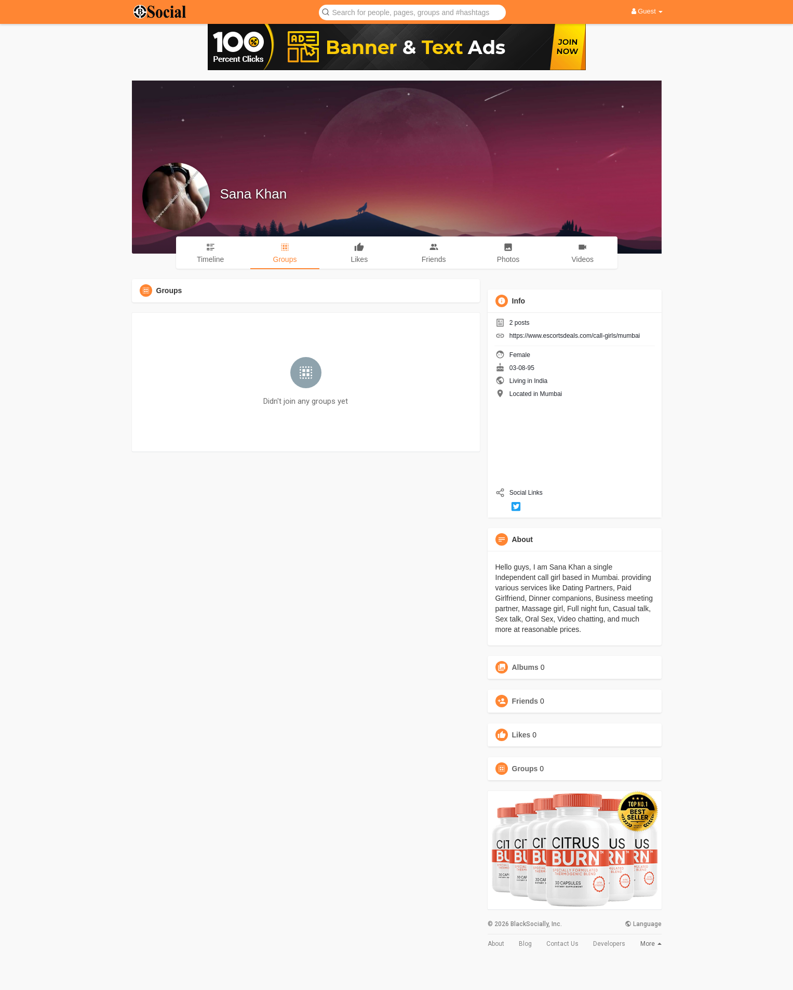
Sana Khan (253, 194)
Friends (525, 701)
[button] (412, 11)
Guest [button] (647, 11)
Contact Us (562, 944)
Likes (521, 735)
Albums (525, 667)
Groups (525, 768)
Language (643, 924)
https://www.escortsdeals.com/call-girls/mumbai (574, 335)
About (496, 944)
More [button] (651, 943)
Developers (609, 944)
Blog (525, 944)
